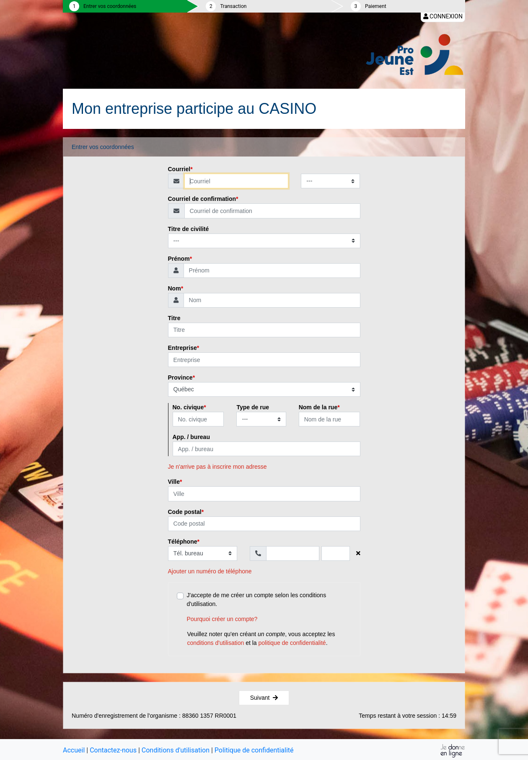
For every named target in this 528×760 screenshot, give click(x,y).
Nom (174, 288)
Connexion (443, 16)
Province (180, 377)
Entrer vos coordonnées (109, 6)
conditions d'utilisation (215, 642)
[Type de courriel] (330, 181)
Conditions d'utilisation (176, 750)
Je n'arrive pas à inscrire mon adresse (217, 466)
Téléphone (182, 541)
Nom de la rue (318, 407)
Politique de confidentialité (254, 750)
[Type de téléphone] (203, 553)
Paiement (375, 6)
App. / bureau (191, 437)
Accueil (74, 750)
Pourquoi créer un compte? (222, 619)
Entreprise (182, 347)
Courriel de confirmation (202, 198)
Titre (174, 318)
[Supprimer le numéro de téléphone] (358, 553)
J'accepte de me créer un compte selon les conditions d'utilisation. (269, 608)
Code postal (185, 511)
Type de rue (252, 407)
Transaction (233, 6)
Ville (174, 481)
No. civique (188, 407)
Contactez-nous (113, 750)
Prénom (179, 258)
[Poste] (335, 553)
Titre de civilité (188, 229)
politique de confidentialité (292, 642)
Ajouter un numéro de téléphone (210, 571)
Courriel (179, 169)
